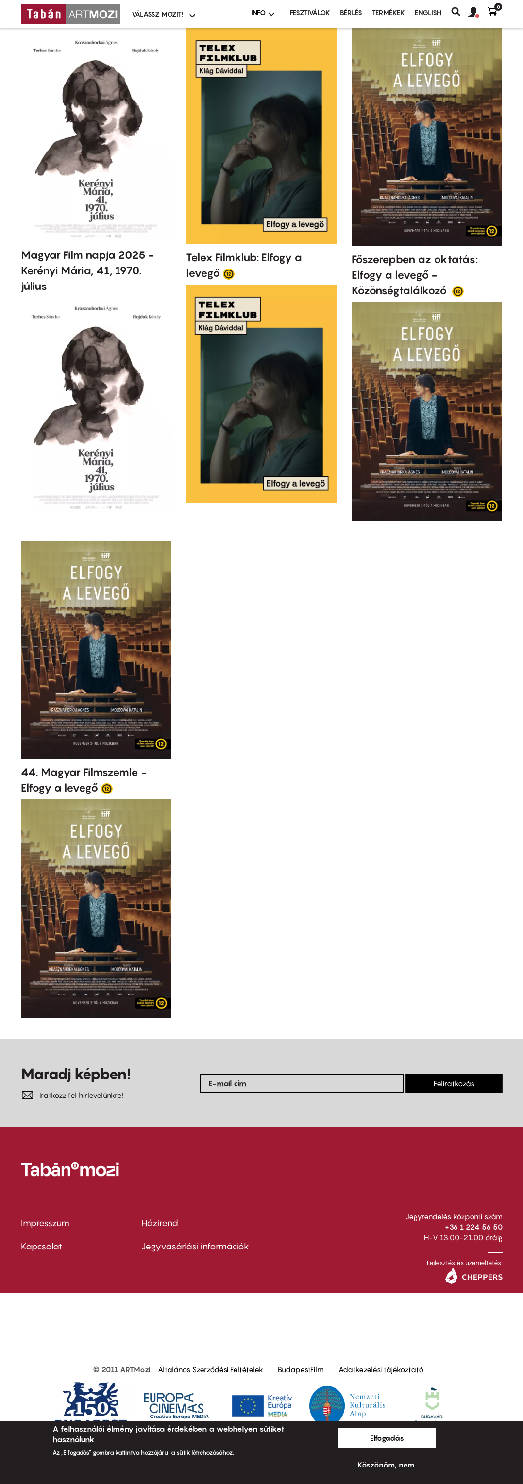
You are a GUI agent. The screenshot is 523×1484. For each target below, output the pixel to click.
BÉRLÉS (351, 12)
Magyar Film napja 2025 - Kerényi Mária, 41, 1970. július (87, 270)
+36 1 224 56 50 (474, 1226)
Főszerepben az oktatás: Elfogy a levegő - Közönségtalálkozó (415, 275)
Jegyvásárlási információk (195, 1246)
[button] (478, 12)
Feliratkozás (454, 1083)
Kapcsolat (41, 1246)
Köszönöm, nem (385, 1464)
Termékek (388, 12)
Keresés (459, 12)
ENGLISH (428, 12)
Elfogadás (387, 1437)
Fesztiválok (310, 12)
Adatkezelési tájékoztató (380, 1369)
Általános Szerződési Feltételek (210, 1369)
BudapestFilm (301, 1369)
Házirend (159, 1223)
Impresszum (45, 1223)
